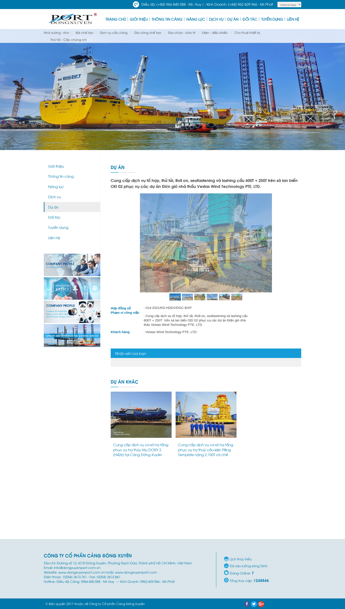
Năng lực (195, 19)
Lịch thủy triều (241, 559)
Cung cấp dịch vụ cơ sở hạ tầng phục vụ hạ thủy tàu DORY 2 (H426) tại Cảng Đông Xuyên (140, 449)
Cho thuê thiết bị (246, 32)
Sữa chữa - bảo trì (181, 32)
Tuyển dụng (272, 19)
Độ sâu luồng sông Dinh (248, 565)
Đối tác (249, 19)
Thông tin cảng (167, 19)
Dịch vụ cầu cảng (113, 32)
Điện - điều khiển (214, 32)
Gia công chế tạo (147, 32)
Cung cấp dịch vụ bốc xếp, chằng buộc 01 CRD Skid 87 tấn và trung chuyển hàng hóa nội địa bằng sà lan (205, 522)
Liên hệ (293, 19)
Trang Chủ (115, 19)
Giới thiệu (139, 19)
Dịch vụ (216, 19)
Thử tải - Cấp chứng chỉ (68, 39)
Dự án (233, 19)
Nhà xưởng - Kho (56, 32)
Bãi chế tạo (84, 32)
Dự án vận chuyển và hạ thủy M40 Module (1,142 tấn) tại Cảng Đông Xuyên (271, 449)
